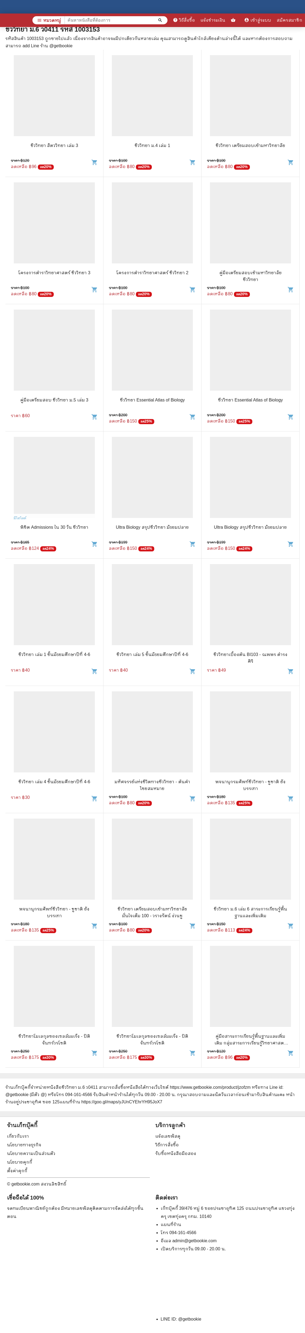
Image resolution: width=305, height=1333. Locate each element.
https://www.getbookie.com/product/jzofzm (210, 1087)
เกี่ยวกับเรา (18, 1136)
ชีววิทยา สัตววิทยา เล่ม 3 (54, 145)
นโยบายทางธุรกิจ (24, 1145)
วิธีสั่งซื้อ (184, 20)
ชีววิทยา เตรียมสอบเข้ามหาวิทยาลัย (250, 145)
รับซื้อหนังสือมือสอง (175, 1153)
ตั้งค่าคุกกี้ (17, 1170)
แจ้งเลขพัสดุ (167, 1136)
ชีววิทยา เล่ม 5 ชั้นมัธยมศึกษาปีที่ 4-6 (152, 654)
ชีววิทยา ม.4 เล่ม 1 (152, 145)
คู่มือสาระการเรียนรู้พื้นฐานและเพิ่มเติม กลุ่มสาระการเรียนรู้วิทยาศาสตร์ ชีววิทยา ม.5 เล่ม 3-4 (250, 1043)
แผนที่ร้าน (171, 1224)
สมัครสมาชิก (289, 20)
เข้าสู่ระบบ (257, 20)
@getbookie (189, 1319)
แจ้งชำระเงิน (212, 20)
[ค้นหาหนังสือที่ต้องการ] (160, 20)
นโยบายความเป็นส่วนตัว (31, 1153)
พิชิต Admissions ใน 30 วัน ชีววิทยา (54, 527)
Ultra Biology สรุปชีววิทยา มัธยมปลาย (152, 527)
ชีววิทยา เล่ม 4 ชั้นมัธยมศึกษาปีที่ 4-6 (54, 781)
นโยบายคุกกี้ (19, 1162)
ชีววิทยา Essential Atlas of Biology (152, 400)
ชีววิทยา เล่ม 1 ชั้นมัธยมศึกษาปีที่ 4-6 (54, 654)
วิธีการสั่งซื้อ (167, 1145)
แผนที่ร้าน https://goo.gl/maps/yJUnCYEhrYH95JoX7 (111, 1102)
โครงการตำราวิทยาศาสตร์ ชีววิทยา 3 (54, 272)
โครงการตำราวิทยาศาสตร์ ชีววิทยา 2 (152, 272)
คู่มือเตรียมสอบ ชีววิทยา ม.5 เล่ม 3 (54, 400)
